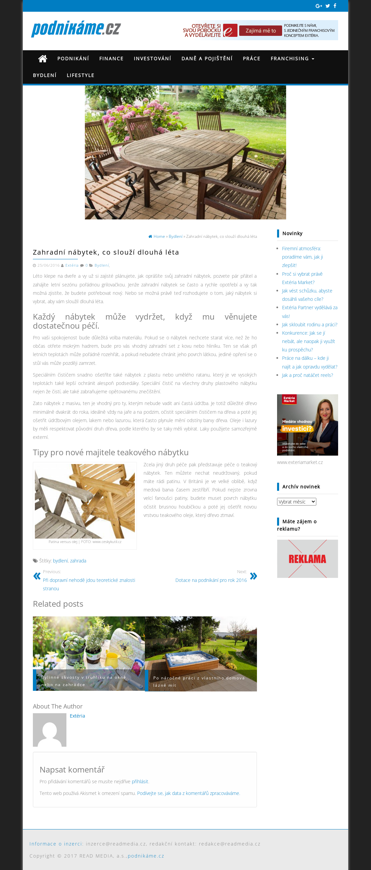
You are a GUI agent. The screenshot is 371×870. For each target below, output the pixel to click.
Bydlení (45, 75)
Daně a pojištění (207, 58)
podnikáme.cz (146, 856)
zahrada (78, 560)
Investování (152, 58)
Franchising (292, 58)
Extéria (72, 265)
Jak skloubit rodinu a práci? (309, 324)
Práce (252, 58)
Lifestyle (81, 75)
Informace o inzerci (56, 844)
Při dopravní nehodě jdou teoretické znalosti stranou (91, 580)
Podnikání (73, 58)
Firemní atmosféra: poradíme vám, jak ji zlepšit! (302, 256)
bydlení (60, 560)
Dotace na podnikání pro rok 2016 (198, 575)
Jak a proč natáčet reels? (307, 375)
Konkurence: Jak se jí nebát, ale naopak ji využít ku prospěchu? (308, 341)
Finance (111, 58)
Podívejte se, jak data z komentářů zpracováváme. (188, 793)
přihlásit (140, 781)
